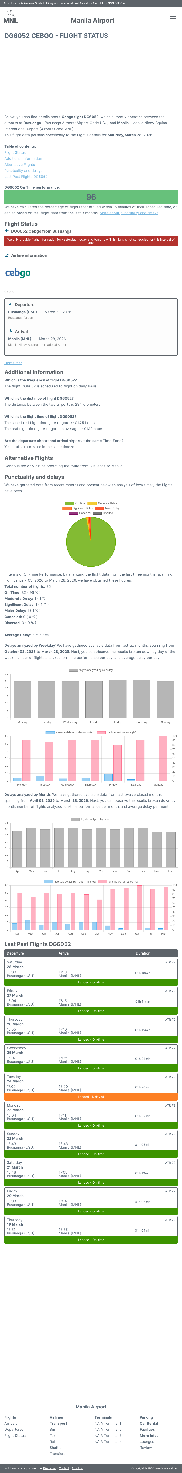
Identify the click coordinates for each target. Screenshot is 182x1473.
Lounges (147, 1441)
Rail (53, 1441)
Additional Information (23, 158)
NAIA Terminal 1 (108, 1423)
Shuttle (55, 1447)
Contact (64, 1468)
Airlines (56, 1417)
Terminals (103, 1417)
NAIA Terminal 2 (108, 1429)
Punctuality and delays (23, 170)
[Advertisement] (91, 78)
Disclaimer (49, 1468)
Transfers (57, 1453)
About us (77, 1468)
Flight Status (15, 152)
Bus (53, 1429)
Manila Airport (93, 20)
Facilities (147, 1429)
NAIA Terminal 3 (108, 1435)
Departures (13, 1429)
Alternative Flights (19, 164)
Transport (58, 1423)
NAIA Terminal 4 (108, 1441)
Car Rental (149, 1423)
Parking (146, 1417)
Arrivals (10, 1423)
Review (146, 1447)
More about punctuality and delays (129, 213)
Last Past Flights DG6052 (26, 176)
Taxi (53, 1435)
